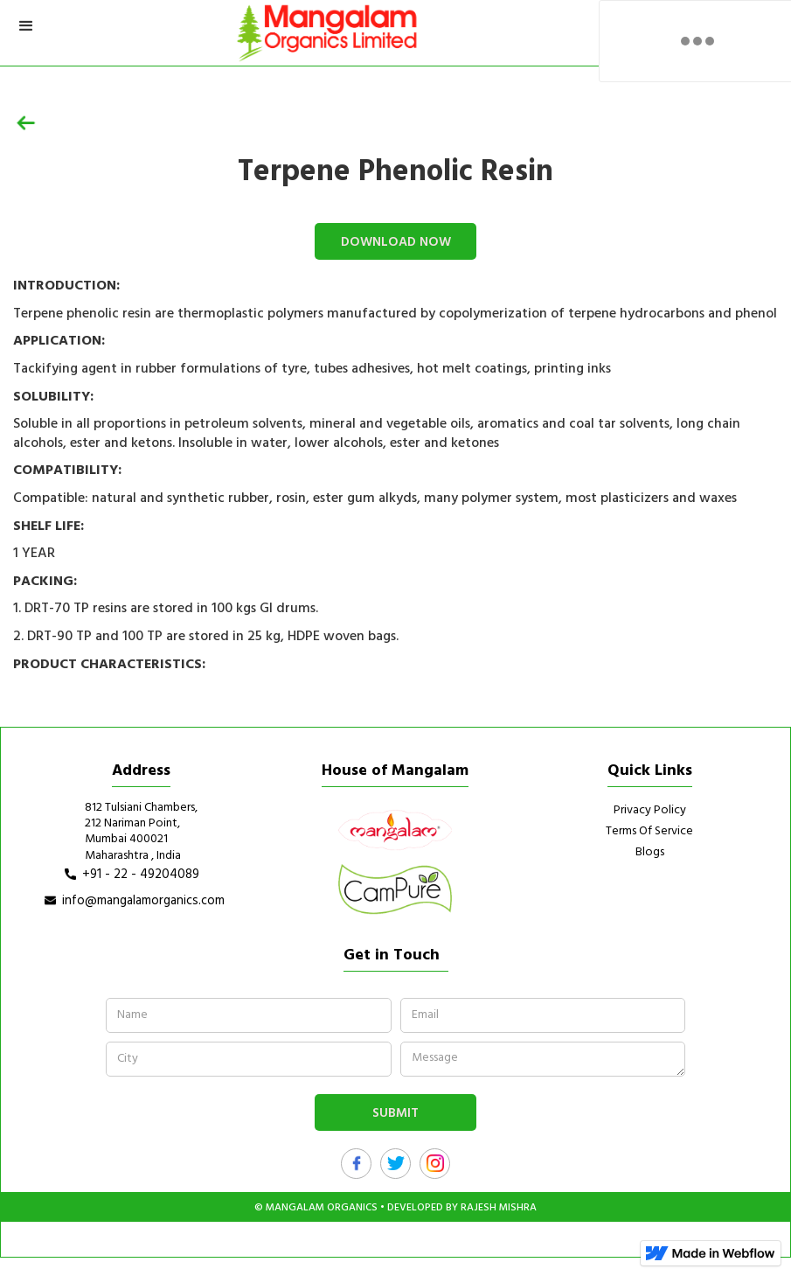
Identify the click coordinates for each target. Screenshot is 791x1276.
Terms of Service (649, 831)
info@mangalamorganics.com (143, 901)
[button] (26, 26)
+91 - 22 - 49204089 (140, 874)
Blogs (649, 852)
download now (396, 242)
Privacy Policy (650, 810)
